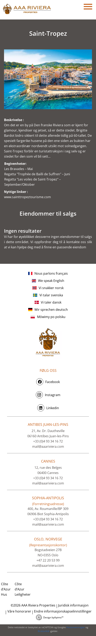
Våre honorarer (19, 611)
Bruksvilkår (44, 631)
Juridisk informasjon (73, 605)
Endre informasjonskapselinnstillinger (63, 611)
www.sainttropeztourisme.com (27, 197)
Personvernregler (75, 627)
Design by (53, 617)
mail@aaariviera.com (48, 446)
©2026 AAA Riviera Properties (32, 605)
